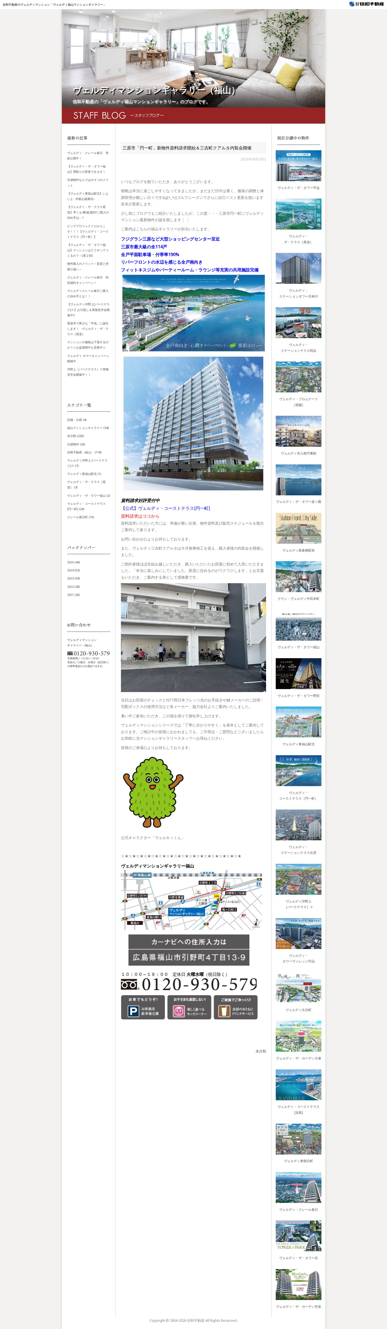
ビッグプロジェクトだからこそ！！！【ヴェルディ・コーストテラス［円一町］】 (88, 231)
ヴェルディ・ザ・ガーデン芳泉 (298, 1306)
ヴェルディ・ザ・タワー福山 (86, 495)
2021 (70, 595)
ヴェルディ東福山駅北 (82, 474)
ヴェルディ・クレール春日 (298, 1209)
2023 (70, 578)
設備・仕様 (74, 420)
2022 (70, 587)
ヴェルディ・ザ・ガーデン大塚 (298, 1058)
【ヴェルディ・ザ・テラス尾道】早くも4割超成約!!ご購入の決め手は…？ (88, 212)
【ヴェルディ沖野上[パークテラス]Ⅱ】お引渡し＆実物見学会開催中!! (88, 309)
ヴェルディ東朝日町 (298, 1161)
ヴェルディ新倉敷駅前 (298, 550)
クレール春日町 (77, 517)
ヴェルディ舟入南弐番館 (298, 453)
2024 (70, 570)
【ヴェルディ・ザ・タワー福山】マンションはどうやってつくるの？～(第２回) (88, 250)
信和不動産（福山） (80, 452)
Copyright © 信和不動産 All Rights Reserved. (193, 1320)
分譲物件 (73, 444)
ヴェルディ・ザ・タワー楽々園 (298, 501)
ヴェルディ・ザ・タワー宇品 (299, 187)
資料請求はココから (140, 516)
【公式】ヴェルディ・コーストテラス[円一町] (165, 508)
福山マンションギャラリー (85, 428)
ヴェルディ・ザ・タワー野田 (299, 695)
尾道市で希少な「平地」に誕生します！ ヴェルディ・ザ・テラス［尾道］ (88, 328)
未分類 (261, 1051)
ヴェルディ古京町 (298, 1010)
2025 (70, 562)
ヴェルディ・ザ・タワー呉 (298, 1258)
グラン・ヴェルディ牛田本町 (299, 598)
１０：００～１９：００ (144, 974)
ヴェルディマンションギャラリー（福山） (156, 90)
